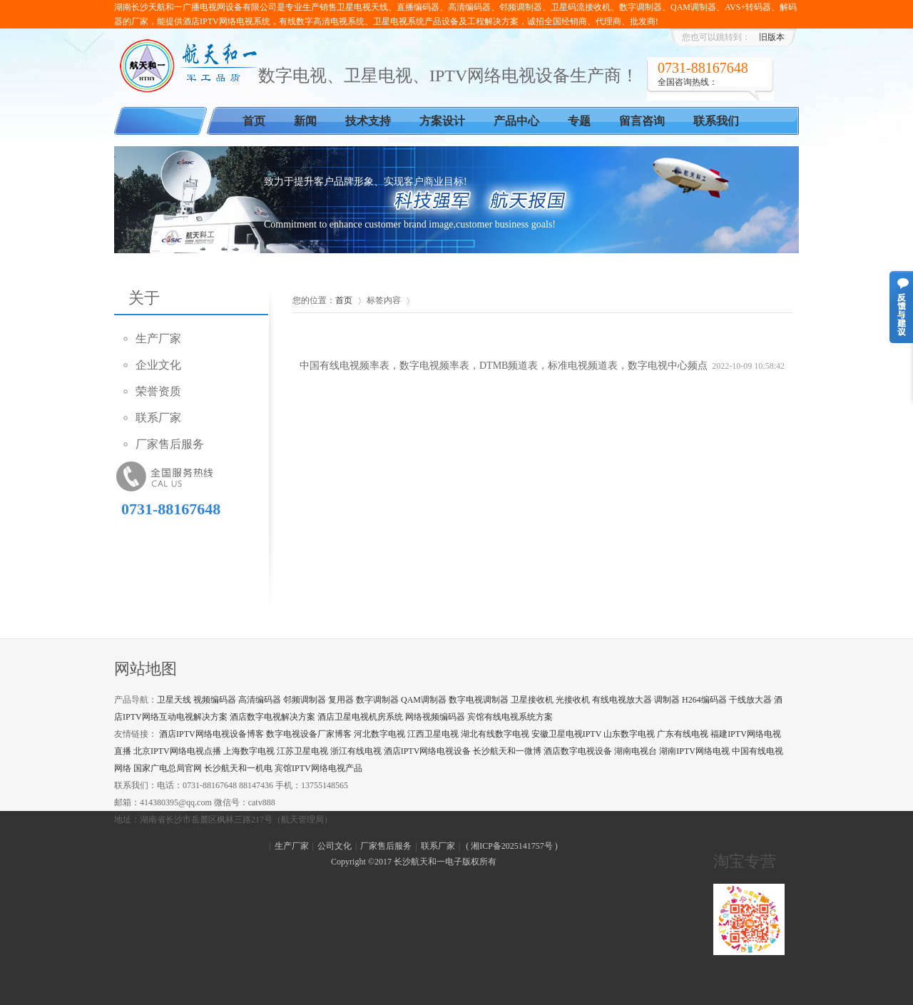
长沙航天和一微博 (507, 751)
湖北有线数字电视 (495, 734)
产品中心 (516, 121)
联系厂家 (158, 418)
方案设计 (442, 121)
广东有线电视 (682, 734)
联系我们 (716, 121)
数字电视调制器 (479, 700)
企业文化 (158, 365)
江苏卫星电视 (302, 751)
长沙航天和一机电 (238, 768)
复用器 (341, 700)
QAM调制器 (424, 700)
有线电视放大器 (622, 700)
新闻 (305, 121)
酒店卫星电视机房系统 (360, 717)
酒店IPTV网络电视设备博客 (211, 734)
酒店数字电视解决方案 (272, 717)
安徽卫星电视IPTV (566, 734)
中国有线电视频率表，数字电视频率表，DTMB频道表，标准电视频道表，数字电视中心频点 (504, 365)
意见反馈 (901, 307)
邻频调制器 (304, 700)
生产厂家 (158, 338)
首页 (254, 121)
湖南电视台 (635, 751)
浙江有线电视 (356, 751)
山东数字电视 (629, 734)
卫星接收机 (532, 700)
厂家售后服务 (170, 444)
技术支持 (368, 121)
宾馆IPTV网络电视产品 (318, 768)
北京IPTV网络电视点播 (177, 751)
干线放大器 (750, 700)
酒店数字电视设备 (578, 751)
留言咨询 (642, 121)
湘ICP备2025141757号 (512, 846)
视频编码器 (214, 700)
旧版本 (772, 37)
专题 (579, 121)
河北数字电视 (379, 734)
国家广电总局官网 (167, 768)
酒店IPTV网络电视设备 (427, 751)
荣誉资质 (158, 391)
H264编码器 (704, 700)
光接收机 (573, 700)
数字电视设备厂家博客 (309, 734)
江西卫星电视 (433, 734)
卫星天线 (174, 700)
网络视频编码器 (435, 717)
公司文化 (334, 846)
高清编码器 (259, 700)
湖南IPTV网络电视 (694, 751)
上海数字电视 (249, 751)
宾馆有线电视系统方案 (510, 717)
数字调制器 (377, 700)
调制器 (667, 700)
